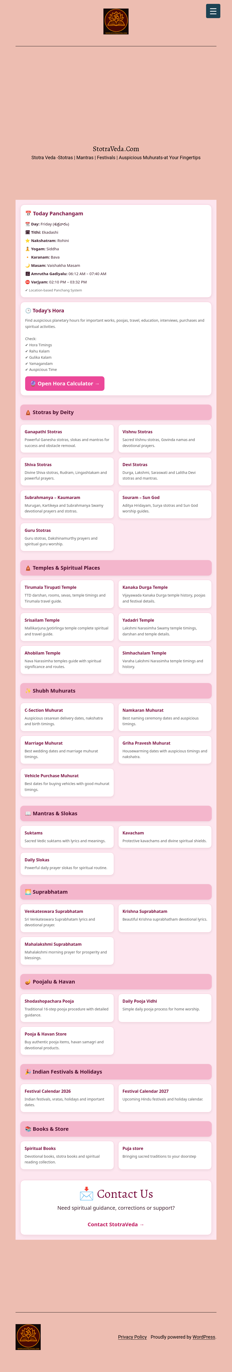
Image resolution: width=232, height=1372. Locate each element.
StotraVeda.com (116, 148)
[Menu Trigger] (213, 11)
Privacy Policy (132, 1337)
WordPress (204, 1337)
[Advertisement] (116, 97)
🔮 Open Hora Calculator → (65, 383)
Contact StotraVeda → (116, 1224)
